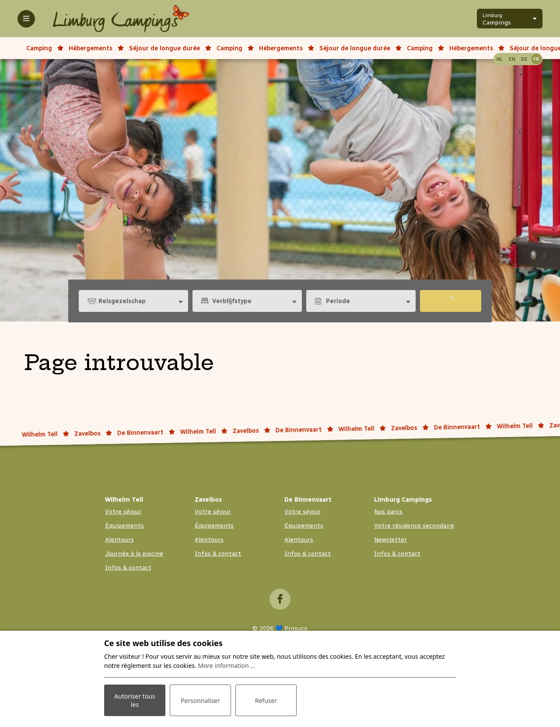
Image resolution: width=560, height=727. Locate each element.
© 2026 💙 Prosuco (280, 628)
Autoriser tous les (134, 700)
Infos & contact (128, 567)
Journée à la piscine (134, 553)
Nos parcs (388, 511)
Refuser (266, 700)
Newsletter (390, 539)
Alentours (119, 539)
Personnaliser (200, 700)
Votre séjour (123, 511)
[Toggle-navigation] (26, 19)
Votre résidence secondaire (414, 525)
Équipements (124, 525)
